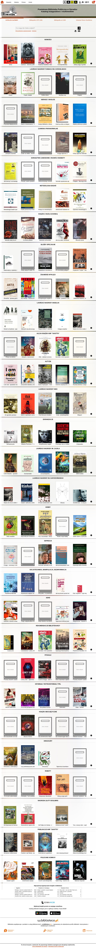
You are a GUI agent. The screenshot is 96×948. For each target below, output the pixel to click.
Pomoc (24, 2)
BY (76, 2)
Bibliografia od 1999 (60, 20)
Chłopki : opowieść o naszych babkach (45, 890)
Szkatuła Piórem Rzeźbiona (84, 20)
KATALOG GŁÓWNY (12, 20)
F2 (87, 2)
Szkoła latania (40, 891)
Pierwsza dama (40, 893)
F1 (83, 2)
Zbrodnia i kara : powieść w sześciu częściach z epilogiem (26, 896)
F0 (80, 2)
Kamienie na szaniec (19, 893)
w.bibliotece (46, 924)
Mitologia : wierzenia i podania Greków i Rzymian (25, 890)
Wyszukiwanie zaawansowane (23, 31)
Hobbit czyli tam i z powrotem (66, 891)
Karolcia (61, 893)
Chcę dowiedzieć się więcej (39, 946)
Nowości (8, 2)
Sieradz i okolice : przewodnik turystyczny (23, 891)
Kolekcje (34, 31)
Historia (16, 2)
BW (68, 2)
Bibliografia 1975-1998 (35, 20)
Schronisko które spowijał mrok (66, 896)
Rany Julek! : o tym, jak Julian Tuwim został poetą (70, 890)
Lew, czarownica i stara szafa (43, 894)
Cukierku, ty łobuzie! (41, 896)
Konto (30, 2)
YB (72, 2)
